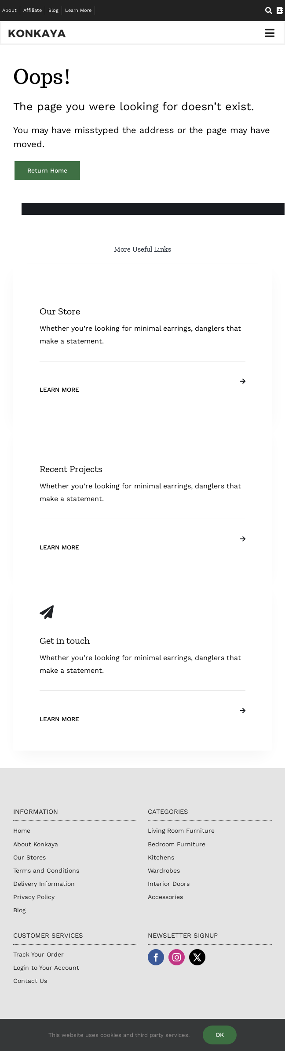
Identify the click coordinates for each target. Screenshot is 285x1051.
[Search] (268, 10)
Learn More (59, 389)
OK (220, 1034)
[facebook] (156, 957)
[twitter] (197, 957)
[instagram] (176, 957)
